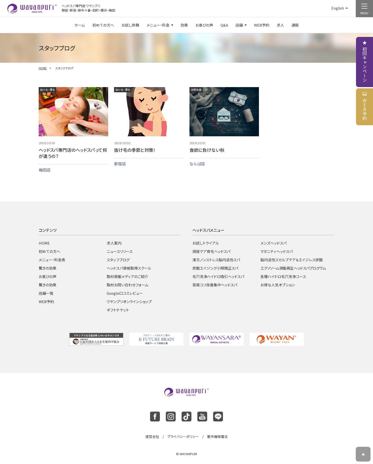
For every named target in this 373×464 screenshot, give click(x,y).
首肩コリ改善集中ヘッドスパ (214, 284)
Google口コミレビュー (125, 293)
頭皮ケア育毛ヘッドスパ (211, 251)
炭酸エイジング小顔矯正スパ (215, 268)
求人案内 (114, 243)
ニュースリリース (120, 251)
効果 (184, 25)
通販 (295, 25)
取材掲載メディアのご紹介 (127, 276)
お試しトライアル (205, 243)
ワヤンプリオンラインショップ (129, 301)
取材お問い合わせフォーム (128, 284)
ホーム (79, 25)
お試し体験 (130, 25)
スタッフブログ (118, 259)
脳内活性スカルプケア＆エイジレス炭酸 (291, 259)
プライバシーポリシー (183, 436)
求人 (280, 25)
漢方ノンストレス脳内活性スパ (216, 259)
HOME (43, 68)
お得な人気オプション (277, 284)
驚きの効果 (47, 268)
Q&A (224, 25)
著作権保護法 (217, 436)
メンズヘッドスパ (273, 243)
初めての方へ (103, 25)
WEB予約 (261, 25)
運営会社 (152, 436)
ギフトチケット (118, 309)
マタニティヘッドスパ (276, 251)
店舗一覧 (46, 293)
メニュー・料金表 (52, 259)
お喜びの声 (204, 25)
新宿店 (120, 164)
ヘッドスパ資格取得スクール (129, 268)
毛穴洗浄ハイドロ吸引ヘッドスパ (218, 276)
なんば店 (197, 164)
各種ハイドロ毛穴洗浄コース (283, 276)
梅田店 (45, 170)
